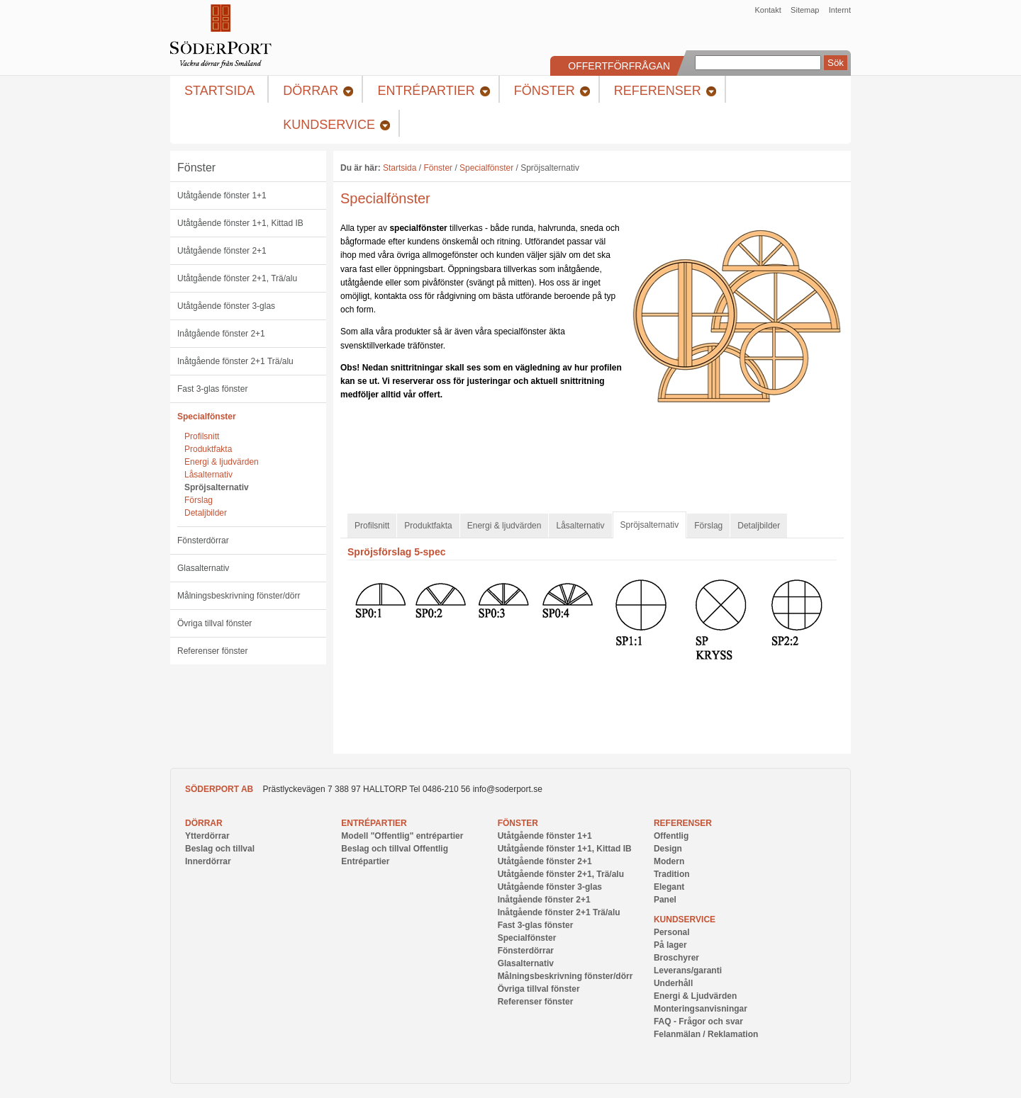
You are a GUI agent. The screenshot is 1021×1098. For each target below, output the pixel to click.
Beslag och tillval (220, 849)
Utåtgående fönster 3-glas (226, 306)
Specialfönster (206, 416)
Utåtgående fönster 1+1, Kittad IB (240, 223)
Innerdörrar (208, 861)
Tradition (672, 874)
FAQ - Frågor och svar (698, 1021)
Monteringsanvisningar (700, 1009)
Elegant (669, 887)
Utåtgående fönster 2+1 (222, 251)
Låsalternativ (208, 475)
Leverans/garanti (688, 970)
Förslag (198, 500)
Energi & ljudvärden (221, 462)
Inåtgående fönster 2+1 (221, 334)
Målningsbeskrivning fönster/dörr (238, 596)
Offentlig (671, 836)
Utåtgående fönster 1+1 (222, 195)
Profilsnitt (201, 436)
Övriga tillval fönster (214, 623)
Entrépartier (373, 823)
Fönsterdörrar (203, 540)
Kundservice (684, 919)
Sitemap (805, 10)
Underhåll (673, 983)
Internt (840, 10)
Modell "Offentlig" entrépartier (402, 836)
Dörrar (204, 823)
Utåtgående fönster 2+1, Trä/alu (237, 278)
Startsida (399, 168)
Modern (669, 861)
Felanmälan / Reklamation (706, 1034)
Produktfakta (208, 449)
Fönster (196, 168)
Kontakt (767, 10)
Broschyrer (676, 958)
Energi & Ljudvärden (695, 996)
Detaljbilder (205, 513)
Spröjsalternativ (216, 487)
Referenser (683, 823)
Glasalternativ (203, 568)
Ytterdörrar (207, 836)
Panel (665, 900)
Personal (672, 932)
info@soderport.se (507, 789)
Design (668, 849)
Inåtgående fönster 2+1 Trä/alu (235, 361)
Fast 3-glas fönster (212, 389)
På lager (670, 945)
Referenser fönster (212, 651)
